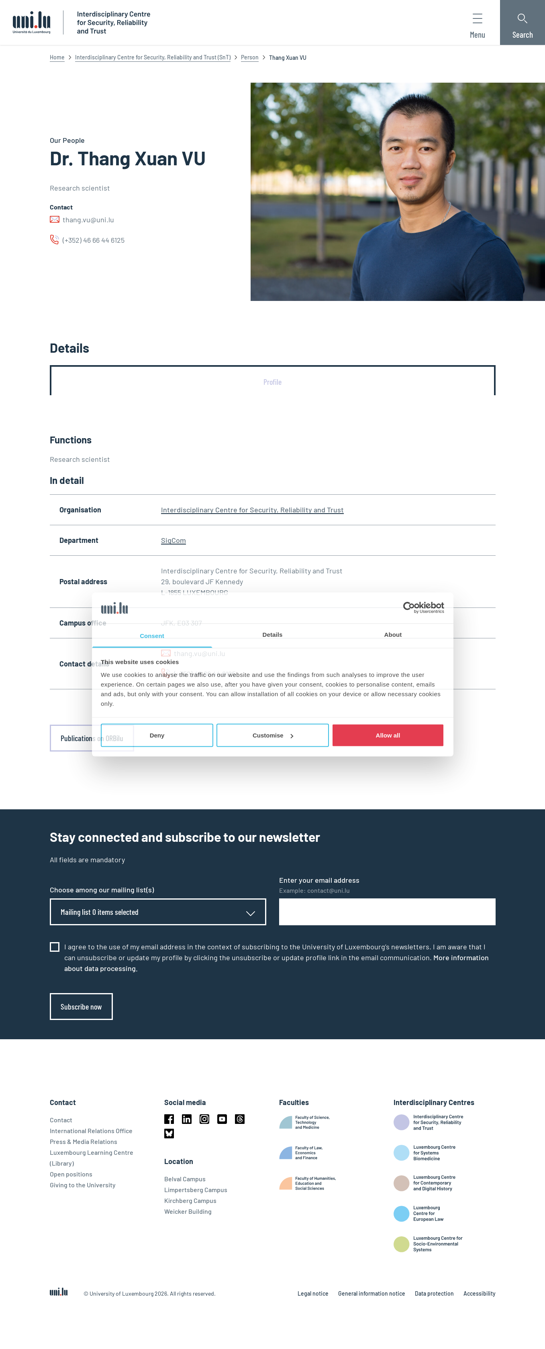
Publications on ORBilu (92, 738)
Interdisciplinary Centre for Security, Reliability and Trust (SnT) (153, 57)
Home (57, 57)
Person (250, 57)
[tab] (272, 381)
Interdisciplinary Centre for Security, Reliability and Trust (252, 509)
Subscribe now (81, 1006)
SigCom (173, 540)
